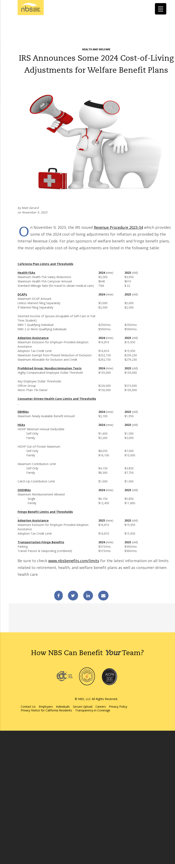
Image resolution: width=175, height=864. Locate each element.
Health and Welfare (96, 49)
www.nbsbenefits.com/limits (73, 560)
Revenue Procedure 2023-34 (118, 227)
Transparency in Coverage (92, 710)
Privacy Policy (118, 707)
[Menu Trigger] (160, 8)
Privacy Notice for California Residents (46, 710)
